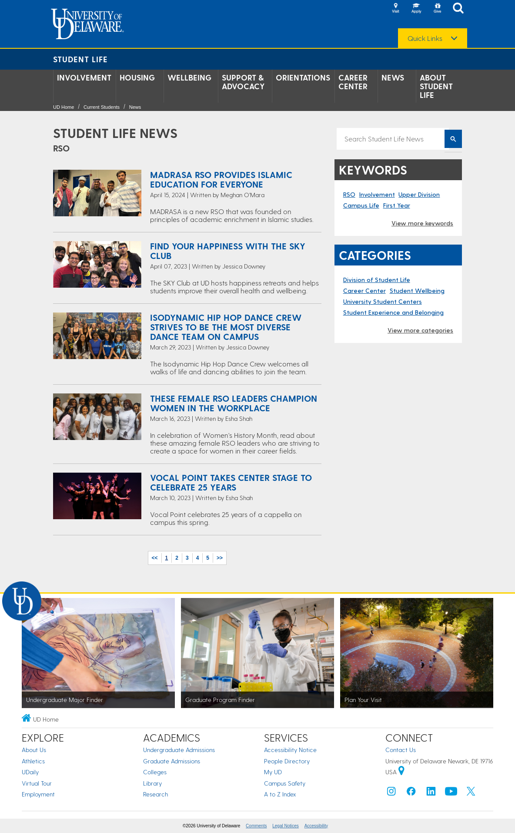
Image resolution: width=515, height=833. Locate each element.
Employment (38, 794)
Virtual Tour (37, 783)
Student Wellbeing (417, 290)
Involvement (84, 77)
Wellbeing (189, 77)
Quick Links (425, 38)
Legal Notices (285, 825)
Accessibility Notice (290, 749)
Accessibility (316, 825)
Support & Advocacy (243, 82)
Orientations (303, 77)
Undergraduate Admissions (179, 749)
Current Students (102, 107)
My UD (273, 772)
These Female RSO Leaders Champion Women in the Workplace (233, 403)
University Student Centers (382, 301)
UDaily (30, 772)
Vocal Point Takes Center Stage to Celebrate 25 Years (231, 482)
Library (152, 783)
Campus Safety (284, 783)
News (392, 77)
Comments (256, 825)
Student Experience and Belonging (393, 312)
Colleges (155, 772)
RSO (349, 194)
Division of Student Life (376, 279)
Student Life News (115, 133)
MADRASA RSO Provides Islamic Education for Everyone (221, 179)
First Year (396, 205)
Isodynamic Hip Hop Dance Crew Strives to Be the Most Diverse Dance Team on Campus (225, 327)
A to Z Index (280, 794)
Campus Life (361, 205)
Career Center (353, 82)
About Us (34, 749)
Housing (137, 77)
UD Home (63, 107)
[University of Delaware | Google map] (401, 772)
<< (155, 558)
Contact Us (400, 749)
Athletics (33, 761)
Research (155, 794)
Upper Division (419, 194)
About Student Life (436, 86)
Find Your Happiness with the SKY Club (227, 251)
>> (220, 558)
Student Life (80, 59)
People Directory (287, 761)
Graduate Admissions (171, 761)
